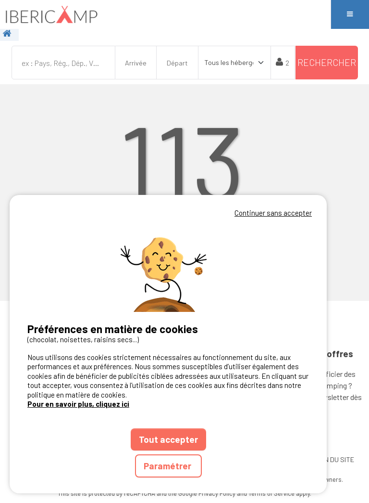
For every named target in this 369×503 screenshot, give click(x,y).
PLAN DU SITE (333, 459)
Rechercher (326, 62)
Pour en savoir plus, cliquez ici (78, 404)
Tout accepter (168, 439)
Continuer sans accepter (273, 212)
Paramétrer (168, 465)
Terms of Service (271, 493)
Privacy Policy (216, 493)
